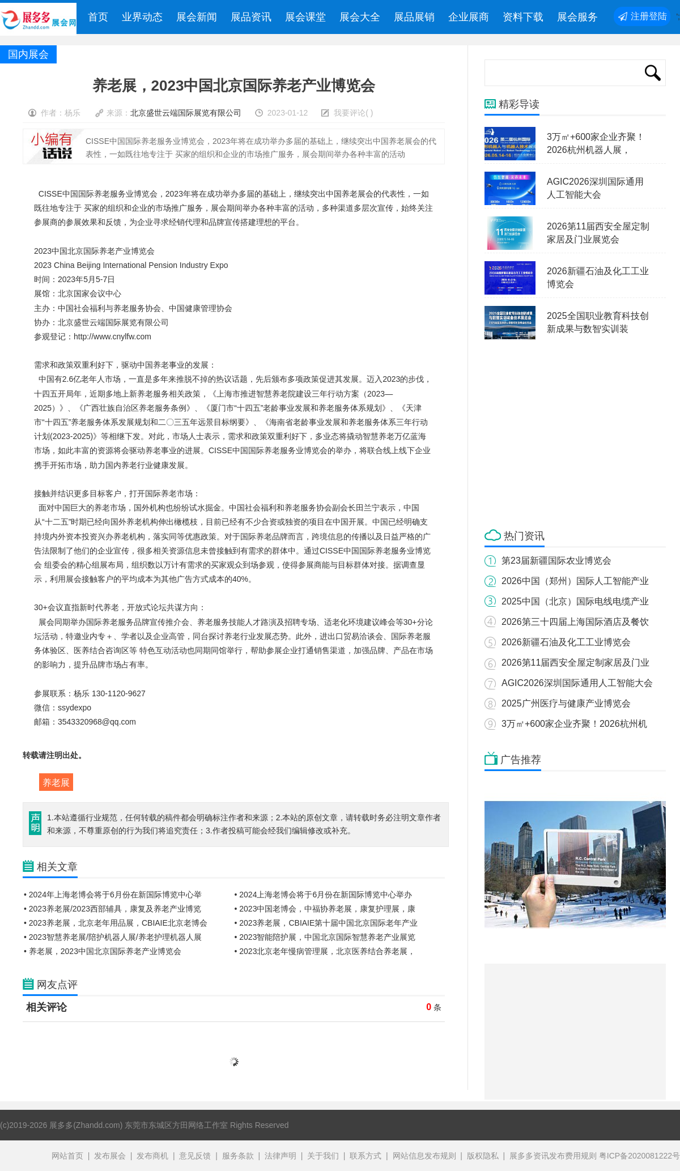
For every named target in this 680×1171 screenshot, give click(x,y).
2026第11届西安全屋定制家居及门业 (575, 662)
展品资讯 (251, 17)
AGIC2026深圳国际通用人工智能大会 (577, 683)
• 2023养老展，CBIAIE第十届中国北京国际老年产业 (326, 922)
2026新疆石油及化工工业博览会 (566, 642)
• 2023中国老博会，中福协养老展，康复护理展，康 (325, 908)
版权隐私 (483, 1155)
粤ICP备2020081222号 (639, 1155)
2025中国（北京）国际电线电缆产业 (575, 601)
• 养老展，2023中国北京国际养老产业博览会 (102, 951)
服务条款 (238, 1155)
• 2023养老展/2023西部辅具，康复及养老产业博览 (112, 908)
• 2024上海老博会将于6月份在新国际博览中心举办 (324, 894)
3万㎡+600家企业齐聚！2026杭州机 (574, 724)
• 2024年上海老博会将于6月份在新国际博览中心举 (113, 894)
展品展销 (414, 17)
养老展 (56, 782)
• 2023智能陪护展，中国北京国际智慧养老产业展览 (325, 937)
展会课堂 (305, 17)
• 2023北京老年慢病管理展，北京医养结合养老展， (325, 951)
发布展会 (110, 1155)
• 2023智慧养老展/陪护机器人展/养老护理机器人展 (113, 937)
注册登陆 (649, 16)
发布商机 (152, 1155)
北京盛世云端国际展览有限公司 (185, 112)
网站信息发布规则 (424, 1155)
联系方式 (365, 1155)
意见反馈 (195, 1155)
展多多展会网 (39, 20)
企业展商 (469, 17)
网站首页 (67, 1155)
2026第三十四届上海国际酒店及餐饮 (575, 622)
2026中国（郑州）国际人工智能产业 (575, 581)
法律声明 (280, 1155)
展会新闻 (197, 17)
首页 (98, 17)
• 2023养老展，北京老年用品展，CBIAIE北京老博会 (115, 922)
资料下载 (523, 17)
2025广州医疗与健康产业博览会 (566, 703)
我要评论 (350, 112)
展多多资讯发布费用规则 (553, 1155)
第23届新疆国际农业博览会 (556, 560)
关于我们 (323, 1155)
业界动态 (142, 17)
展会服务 (577, 17)
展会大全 (360, 17)
